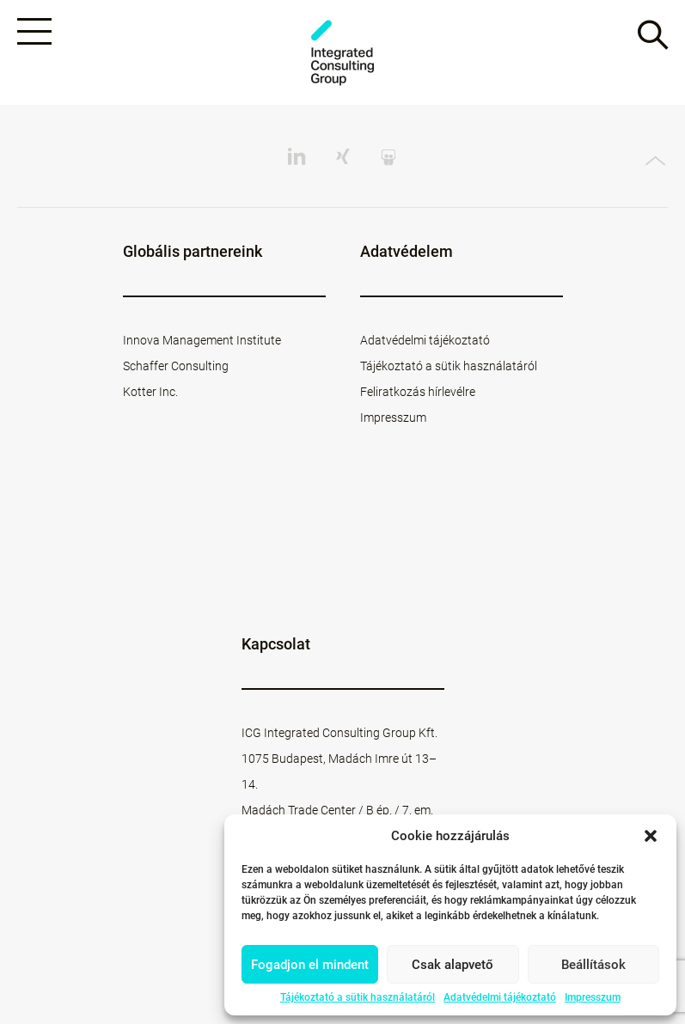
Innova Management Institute (202, 340)
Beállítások (593, 964)
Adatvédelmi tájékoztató (499, 997)
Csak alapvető (452, 964)
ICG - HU (343, 53)
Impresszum (593, 997)
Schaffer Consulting (176, 366)
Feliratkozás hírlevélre (417, 392)
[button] (650, 835)
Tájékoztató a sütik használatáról (357, 997)
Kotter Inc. (150, 392)
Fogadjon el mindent (310, 964)
